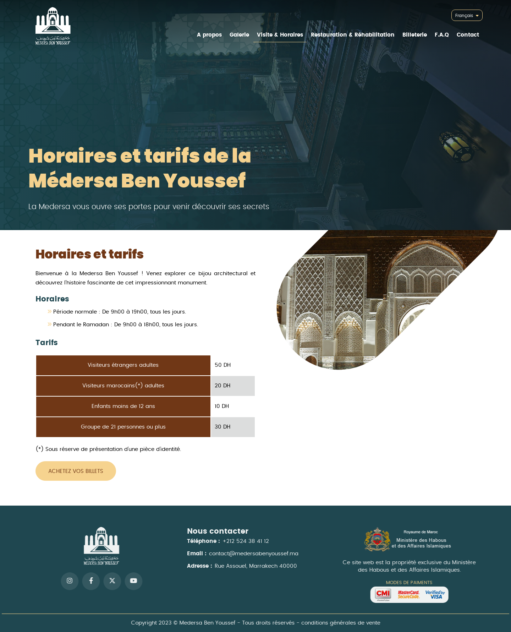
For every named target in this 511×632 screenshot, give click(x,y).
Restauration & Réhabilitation (353, 35)
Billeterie (414, 35)
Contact (468, 35)
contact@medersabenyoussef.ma (253, 557)
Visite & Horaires (280, 35)
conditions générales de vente (338, 622)
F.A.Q (442, 35)
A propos (209, 35)
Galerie (239, 35)
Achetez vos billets (75, 471)
